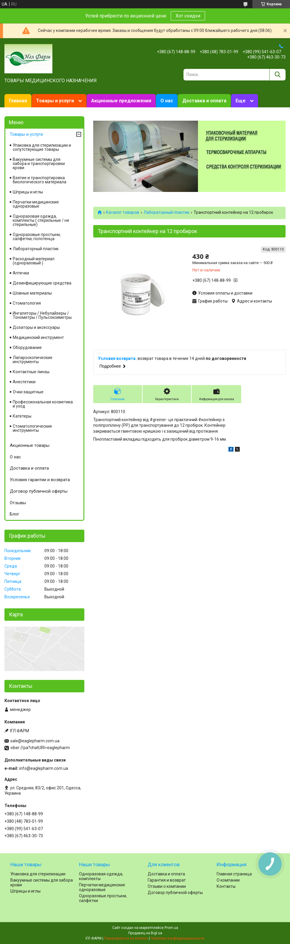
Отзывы (18, 502)
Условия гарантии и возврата (40, 479)
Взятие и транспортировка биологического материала (39, 179)
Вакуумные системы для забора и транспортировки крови (39, 163)
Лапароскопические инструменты (32, 359)
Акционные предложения (121, 101)
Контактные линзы (31, 371)
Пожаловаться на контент (126, 938)
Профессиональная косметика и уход (43, 404)
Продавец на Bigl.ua (145, 933)
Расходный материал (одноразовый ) (33, 260)
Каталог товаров (122, 212)
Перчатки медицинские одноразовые (36, 204)
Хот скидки (187, 16)
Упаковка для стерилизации (37, 874)
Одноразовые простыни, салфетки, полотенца (37, 236)
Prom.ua (171, 928)
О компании (228, 880)
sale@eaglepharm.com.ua (34, 740)
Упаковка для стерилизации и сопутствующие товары (42, 147)
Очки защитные (28, 391)
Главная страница (234, 874)
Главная (18, 101)
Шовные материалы (32, 293)
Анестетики (24, 381)
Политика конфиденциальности (177, 938)
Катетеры (22, 416)
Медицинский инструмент (38, 337)
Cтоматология (27, 303)
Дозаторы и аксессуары (36, 327)
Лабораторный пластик (166, 212)
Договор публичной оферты (38, 491)
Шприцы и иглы (28, 192)
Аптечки (21, 273)
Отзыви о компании (167, 886)
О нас (166, 101)
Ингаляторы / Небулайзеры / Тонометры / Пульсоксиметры (42, 315)
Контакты (226, 886)
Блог (14, 514)
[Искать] (277, 74)
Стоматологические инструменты (32, 428)
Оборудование (27, 347)
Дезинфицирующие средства (42, 283)
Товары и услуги (55, 101)
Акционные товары (29, 445)
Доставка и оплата (204, 101)
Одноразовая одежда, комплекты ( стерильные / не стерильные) (41, 220)
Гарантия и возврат (167, 880)
